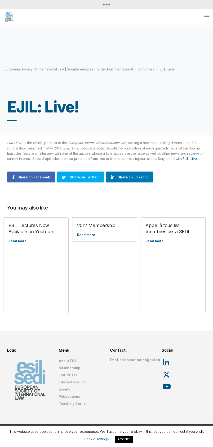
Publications (69, 396)
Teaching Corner (73, 403)
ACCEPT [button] (124, 439)
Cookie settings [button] (96, 439)
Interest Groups (72, 382)
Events (65, 389)
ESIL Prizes (68, 375)
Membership (69, 368)
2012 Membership (96, 225)
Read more (18, 241)
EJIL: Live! (190, 159)
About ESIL (68, 361)
